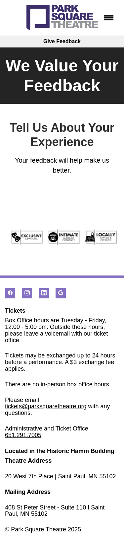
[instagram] (27, 293)
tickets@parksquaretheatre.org (45, 406)
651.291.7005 (23, 435)
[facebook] (10, 293)
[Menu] (109, 18)
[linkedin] (44, 293)
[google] (61, 293)
